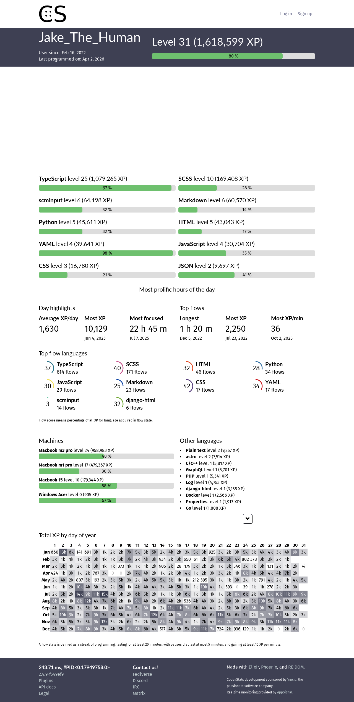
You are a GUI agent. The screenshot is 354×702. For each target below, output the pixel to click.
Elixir (254, 667)
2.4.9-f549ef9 (51, 674)
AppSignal (284, 692)
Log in (286, 13)
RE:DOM (296, 667)
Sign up (305, 13)
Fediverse (142, 674)
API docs (47, 687)
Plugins (46, 680)
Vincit (291, 680)
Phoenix (269, 667)
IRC (136, 687)
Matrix (139, 693)
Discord (140, 680)
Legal (44, 693)
